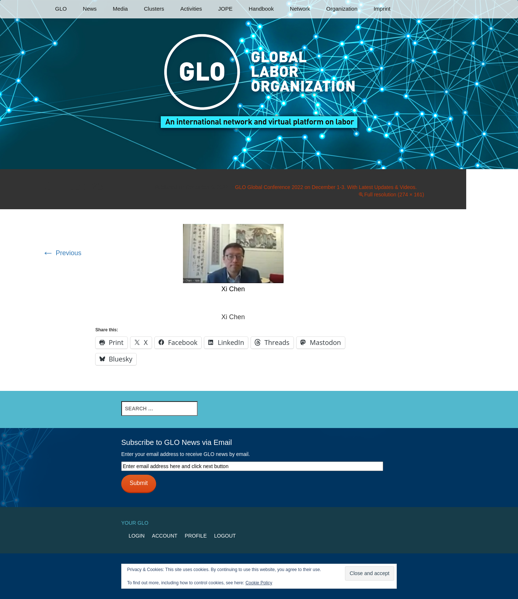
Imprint (382, 9)
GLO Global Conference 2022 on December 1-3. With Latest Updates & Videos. (326, 187)
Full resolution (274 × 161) (394, 194)
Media (120, 9)
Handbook (261, 9)
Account (164, 536)
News (90, 9)
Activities (191, 9)
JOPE (225, 9)
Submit (139, 483)
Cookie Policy (258, 582)
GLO (61, 9)
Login (137, 536)
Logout (225, 536)
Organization (341, 9)
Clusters (154, 9)
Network (300, 9)
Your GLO (134, 523)
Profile (196, 536)
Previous (62, 253)
